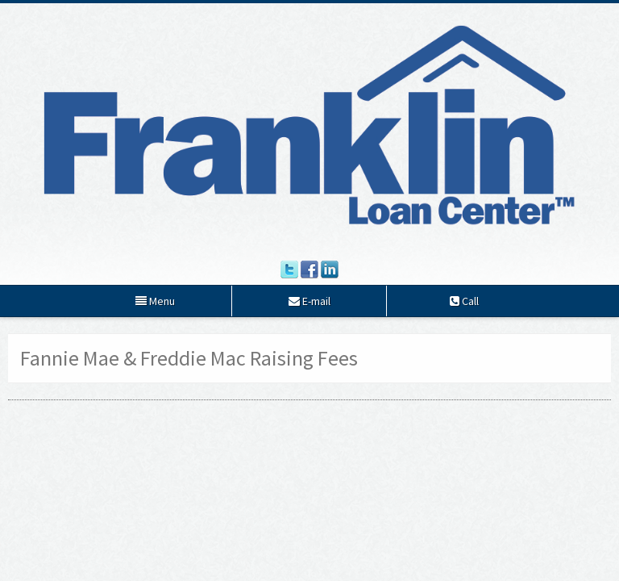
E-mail (309, 301)
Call (464, 301)
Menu (155, 301)
